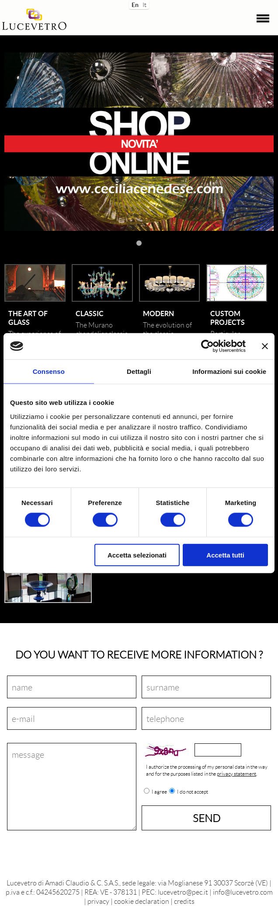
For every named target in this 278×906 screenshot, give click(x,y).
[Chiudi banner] (265, 346)
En (134, 4)
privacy (98, 901)
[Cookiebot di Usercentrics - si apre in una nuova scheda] (207, 346)
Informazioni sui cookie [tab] (229, 371)
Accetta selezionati (137, 554)
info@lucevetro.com (243, 892)
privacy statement (236, 773)
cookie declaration (141, 901)
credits (184, 901)
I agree (159, 791)
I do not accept (192, 791)
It (144, 4)
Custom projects (227, 317)
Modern (158, 313)
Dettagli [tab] (139, 371)
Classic (90, 313)
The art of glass (28, 317)
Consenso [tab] (49, 371)
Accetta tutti (225, 554)
